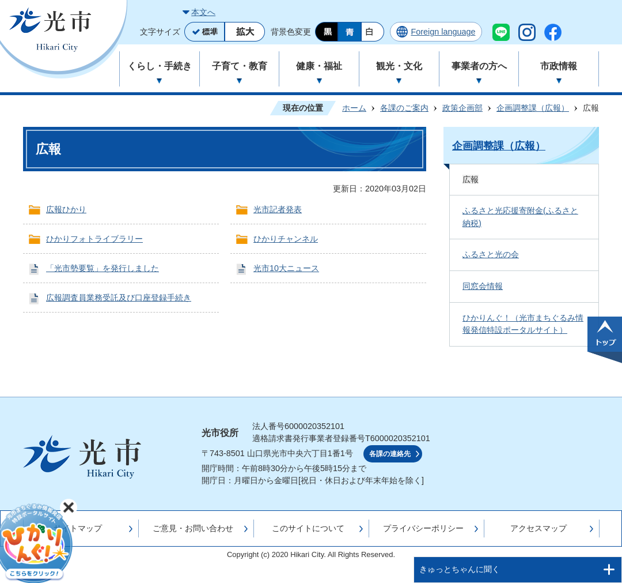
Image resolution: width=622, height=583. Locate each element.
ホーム (354, 107)
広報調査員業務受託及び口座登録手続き (118, 297)
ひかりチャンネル (285, 238)
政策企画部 (462, 107)
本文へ (203, 12)
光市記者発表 (277, 209)
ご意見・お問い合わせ (193, 528)
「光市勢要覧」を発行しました (102, 268)
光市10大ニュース (286, 268)
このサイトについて (308, 528)
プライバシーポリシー (423, 528)
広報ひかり (66, 209)
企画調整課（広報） (532, 107)
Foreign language (443, 31)
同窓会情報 (482, 286)
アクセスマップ (538, 528)
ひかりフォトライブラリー (94, 238)
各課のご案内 (404, 107)
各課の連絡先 (390, 453)
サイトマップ (78, 528)
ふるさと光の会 (490, 254)
